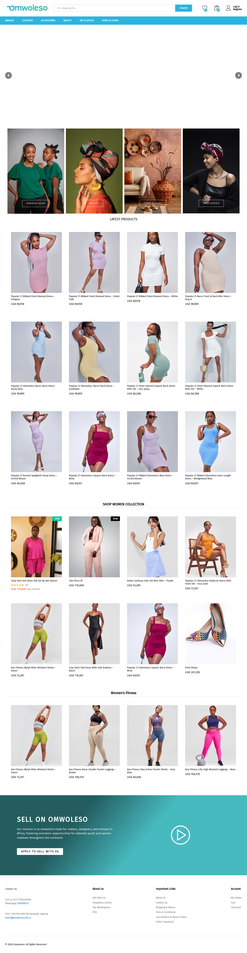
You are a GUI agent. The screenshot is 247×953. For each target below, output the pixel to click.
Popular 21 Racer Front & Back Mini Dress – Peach (208, 298)
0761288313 (22, 903)
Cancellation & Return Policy (171, 917)
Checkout (236, 907)
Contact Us (162, 902)
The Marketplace (101, 907)
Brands (9, 20)
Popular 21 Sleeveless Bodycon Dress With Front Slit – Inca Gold (208, 582)
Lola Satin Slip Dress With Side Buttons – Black (91, 669)
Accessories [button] (48, 20)
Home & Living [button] (110, 20)
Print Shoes (191, 667)
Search (183, 8)
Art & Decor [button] (87, 20)
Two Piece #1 (76, 580)
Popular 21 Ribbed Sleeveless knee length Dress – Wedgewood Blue (208, 477)
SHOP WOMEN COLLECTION (123, 504)
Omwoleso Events (102, 902)
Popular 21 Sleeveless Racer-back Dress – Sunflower (91, 387)
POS (94, 912)
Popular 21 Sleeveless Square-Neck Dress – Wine (92, 477)
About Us (161, 897)
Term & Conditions (166, 912)
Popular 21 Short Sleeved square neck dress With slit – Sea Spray (151, 387)
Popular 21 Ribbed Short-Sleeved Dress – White (152, 296)
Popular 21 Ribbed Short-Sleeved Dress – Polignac (33, 298)
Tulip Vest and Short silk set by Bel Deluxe (34, 580)
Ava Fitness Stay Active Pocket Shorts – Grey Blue (151, 771)
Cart (233, 902)
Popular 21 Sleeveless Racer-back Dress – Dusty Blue (33, 387)
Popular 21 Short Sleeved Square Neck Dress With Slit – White (209, 387)
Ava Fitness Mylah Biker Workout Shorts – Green (33, 669)
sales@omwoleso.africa (18, 917)
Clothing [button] (27, 20)
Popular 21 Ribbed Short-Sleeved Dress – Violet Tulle (94, 298)
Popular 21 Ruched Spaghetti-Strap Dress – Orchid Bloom (34, 477)
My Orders (236, 897)
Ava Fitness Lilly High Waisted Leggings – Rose (210, 769)
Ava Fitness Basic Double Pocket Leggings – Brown (92, 771)
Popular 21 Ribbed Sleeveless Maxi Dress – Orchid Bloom (150, 477)
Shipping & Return (165, 907)
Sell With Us (99, 897)
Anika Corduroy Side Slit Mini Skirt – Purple (150, 580)
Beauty (67, 20)
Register (237, 9)
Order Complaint (165, 921)
